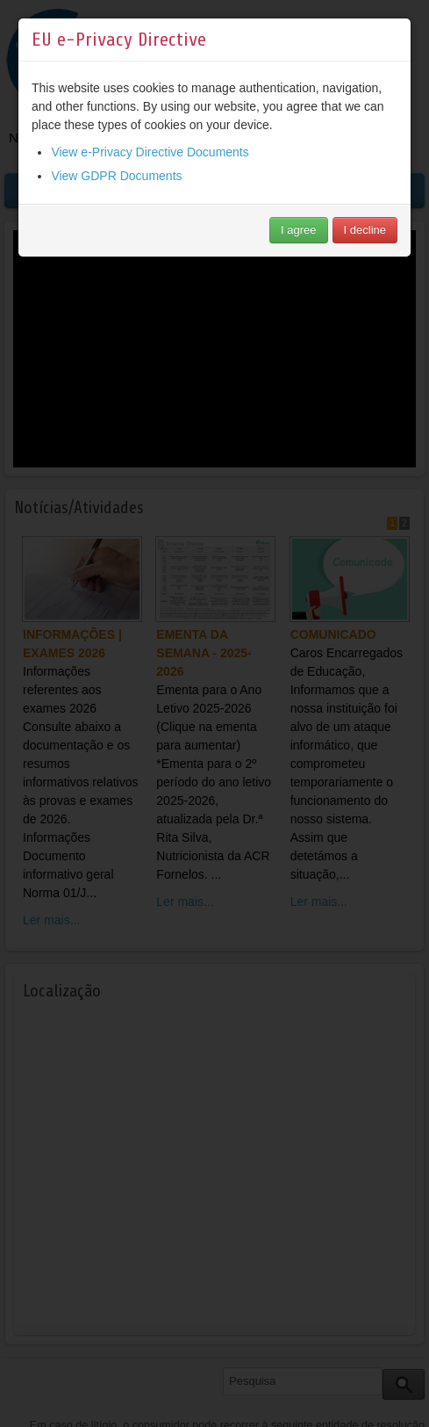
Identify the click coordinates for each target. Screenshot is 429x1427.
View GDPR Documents (116, 176)
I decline (365, 229)
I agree (298, 229)
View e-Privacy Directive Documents (149, 152)
